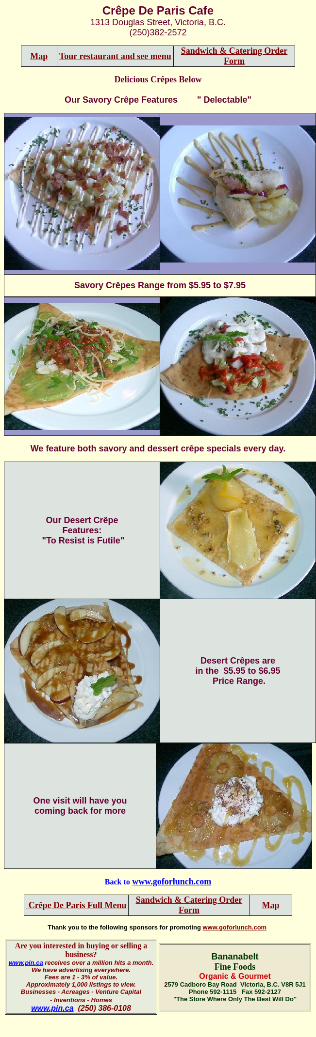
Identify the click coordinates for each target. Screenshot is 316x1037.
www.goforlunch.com (234, 927)
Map (39, 56)
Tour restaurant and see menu (115, 56)
